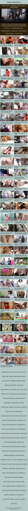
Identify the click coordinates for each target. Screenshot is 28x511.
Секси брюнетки (22, 30)
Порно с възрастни (13, 2)
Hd (10, 28)
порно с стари (18, 33)
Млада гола (14, 30)
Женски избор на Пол (17, 28)
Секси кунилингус (9, 33)
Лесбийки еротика (5, 30)
